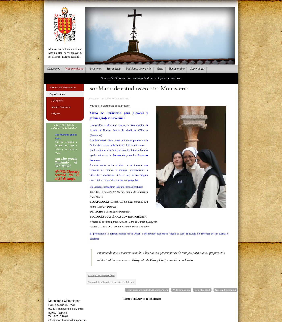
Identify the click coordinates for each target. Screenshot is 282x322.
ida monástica (74, 68)
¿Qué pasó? (57, 100)
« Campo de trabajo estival (101, 275)
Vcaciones (95, 68)
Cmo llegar (197, 68)
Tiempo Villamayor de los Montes (142, 298)
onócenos (53, 68)
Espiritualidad (57, 94)
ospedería (114, 68)
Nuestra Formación (60, 107)
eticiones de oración (138, 68)
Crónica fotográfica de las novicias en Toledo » (111, 282)
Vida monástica (181, 289)
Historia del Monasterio (62, 87)
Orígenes (55, 113)
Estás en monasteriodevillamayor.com (147, 289)
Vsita (160, 68)
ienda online (177, 68)
